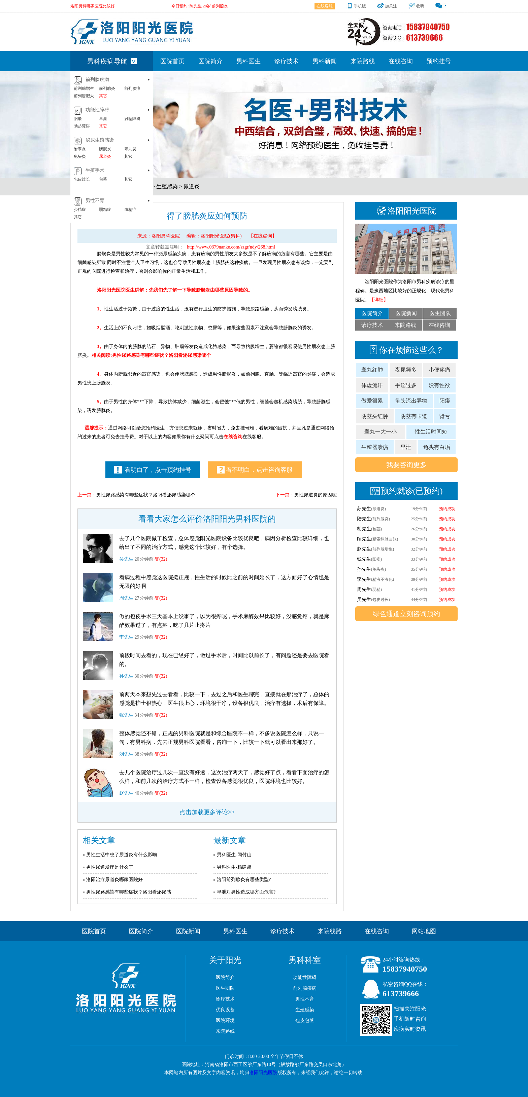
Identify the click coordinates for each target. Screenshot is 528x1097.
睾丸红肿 (372, 370)
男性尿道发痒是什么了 (109, 867)
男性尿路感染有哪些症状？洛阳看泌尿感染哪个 (145, 494)
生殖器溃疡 (374, 447)
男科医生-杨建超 (234, 867)
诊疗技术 (286, 61)
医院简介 (210, 61)
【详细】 (378, 299)
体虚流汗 (372, 385)
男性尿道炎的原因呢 (315, 494)
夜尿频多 (406, 370)
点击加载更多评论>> (207, 812)
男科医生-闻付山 (234, 854)
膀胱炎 (105, 149)
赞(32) (161, 559)
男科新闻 (324, 61)
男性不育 (95, 200)
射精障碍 (132, 118)
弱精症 (105, 209)
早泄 (103, 118)
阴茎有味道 (413, 416)
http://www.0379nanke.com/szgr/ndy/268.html (231, 247)
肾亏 (444, 416)
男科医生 (248, 61)
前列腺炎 (107, 88)
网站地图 (424, 931)
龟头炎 (80, 156)
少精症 (80, 209)
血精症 (130, 209)
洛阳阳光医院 (263, 1072)
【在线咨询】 (263, 235)
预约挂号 (439, 61)
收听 (416, 6)
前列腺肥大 (84, 95)
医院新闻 (406, 313)
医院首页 (172, 61)
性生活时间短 (431, 431)
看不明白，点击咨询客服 (255, 470)
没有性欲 (439, 385)
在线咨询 (401, 61)
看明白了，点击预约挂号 (153, 470)
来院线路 (330, 931)
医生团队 (440, 313)
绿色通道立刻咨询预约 (406, 613)
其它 (103, 95)
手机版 (356, 6)
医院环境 (225, 1020)
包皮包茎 (304, 1020)
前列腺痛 (132, 88)
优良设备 (225, 1009)
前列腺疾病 (97, 79)
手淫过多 (406, 385)
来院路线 (363, 61)
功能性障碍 (97, 109)
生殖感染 (167, 186)
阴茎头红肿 (374, 416)
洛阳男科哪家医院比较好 (92, 6)
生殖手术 (95, 170)
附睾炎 (80, 149)
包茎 (103, 179)
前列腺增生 (84, 88)
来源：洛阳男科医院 (158, 235)
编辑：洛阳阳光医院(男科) (214, 235)
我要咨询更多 (406, 464)
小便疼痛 (439, 370)
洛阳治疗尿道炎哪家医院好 (114, 879)
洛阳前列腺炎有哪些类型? (244, 879)
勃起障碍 (82, 126)
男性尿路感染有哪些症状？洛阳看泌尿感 (128, 892)
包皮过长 (82, 179)
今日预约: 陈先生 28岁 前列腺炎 (199, 6)
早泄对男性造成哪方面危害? (246, 892)
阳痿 (78, 118)
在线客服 (325, 6)
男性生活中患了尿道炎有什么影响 (121, 854)
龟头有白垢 (436, 447)
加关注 (387, 6)
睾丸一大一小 (380, 431)
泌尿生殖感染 (100, 140)
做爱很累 (372, 401)
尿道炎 (105, 156)
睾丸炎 (130, 149)
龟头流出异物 (411, 401)
